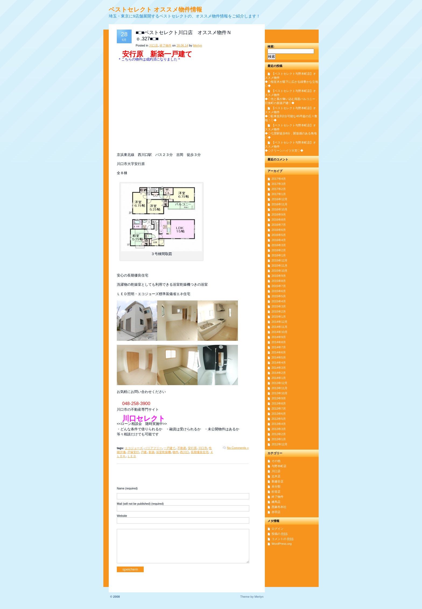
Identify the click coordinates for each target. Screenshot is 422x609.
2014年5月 (279, 357)
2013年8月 (279, 403)
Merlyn (197, 45)
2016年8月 (279, 219)
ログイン (277, 528)
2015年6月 (279, 291)
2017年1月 (279, 194)
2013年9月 (279, 398)
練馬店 (276, 501)
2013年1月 (279, 439)
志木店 (276, 476)
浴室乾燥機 (163, 452)
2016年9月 (279, 214)
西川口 (184, 452)
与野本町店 (279, 466)
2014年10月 (279, 332)
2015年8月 (279, 280)
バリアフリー (153, 448)
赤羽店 (276, 512)
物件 (175, 452)
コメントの (282, 538)
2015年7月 (279, 286)
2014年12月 (279, 321)
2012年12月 (279, 444)
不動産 (181, 448)
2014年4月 (279, 362)
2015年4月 (279, 301)
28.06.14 (182, 45)
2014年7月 (279, 347)
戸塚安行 (133, 452)
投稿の (279, 533)
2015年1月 (279, 316)
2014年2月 (279, 372)
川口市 (202, 448)
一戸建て (169, 448)
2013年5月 (279, 418)
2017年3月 (279, 183)
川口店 (153, 45)
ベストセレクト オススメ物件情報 (155, 9)
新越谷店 (277, 481)
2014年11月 (279, 326)
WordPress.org (281, 543)
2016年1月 (279, 255)
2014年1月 (279, 377)
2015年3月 (279, 306)
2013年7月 (279, 408)
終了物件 (165, 45)
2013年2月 (279, 434)
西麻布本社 (279, 506)
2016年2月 (279, 250)
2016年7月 (279, 224)
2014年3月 (279, 367)
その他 (276, 461)
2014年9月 (279, 337)
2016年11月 (279, 204)
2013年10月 (279, 393)
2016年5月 (279, 235)
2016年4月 (279, 240)
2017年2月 (279, 189)
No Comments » (238, 447)
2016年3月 (279, 245)
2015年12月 (279, 260)
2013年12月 (279, 383)
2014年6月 (279, 352)
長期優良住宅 (200, 452)
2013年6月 (279, 413)
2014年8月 (279, 342)
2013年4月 (279, 423)
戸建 (144, 452)
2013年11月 (279, 388)
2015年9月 (279, 275)
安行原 (192, 448)
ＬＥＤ (131, 456)
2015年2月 (279, 311)
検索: (271, 46)
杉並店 (276, 491)
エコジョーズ (134, 448)
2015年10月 (279, 270)
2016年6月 (279, 229)
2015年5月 (279, 296)
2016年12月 (279, 199)
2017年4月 (279, 178)
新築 (151, 452)
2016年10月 (279, 209)
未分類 (276, 486)
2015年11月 (279, 265)
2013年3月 (279, 429)
